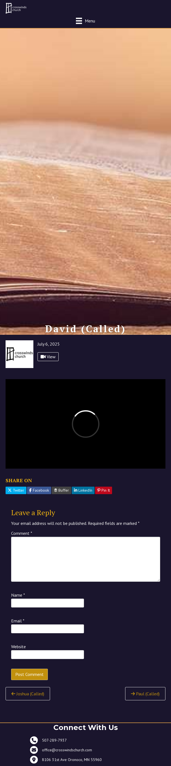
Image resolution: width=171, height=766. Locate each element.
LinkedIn (83, 490)
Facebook (39, 490)
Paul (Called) (145, 693)
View (48, 356)
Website (18, 646)
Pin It (103, 490)
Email (17, 621)
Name (18, 595)
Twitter (16, 490)
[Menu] (85, 21)
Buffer (61, 490)
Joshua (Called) (27, 693)
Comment (21, 533)
